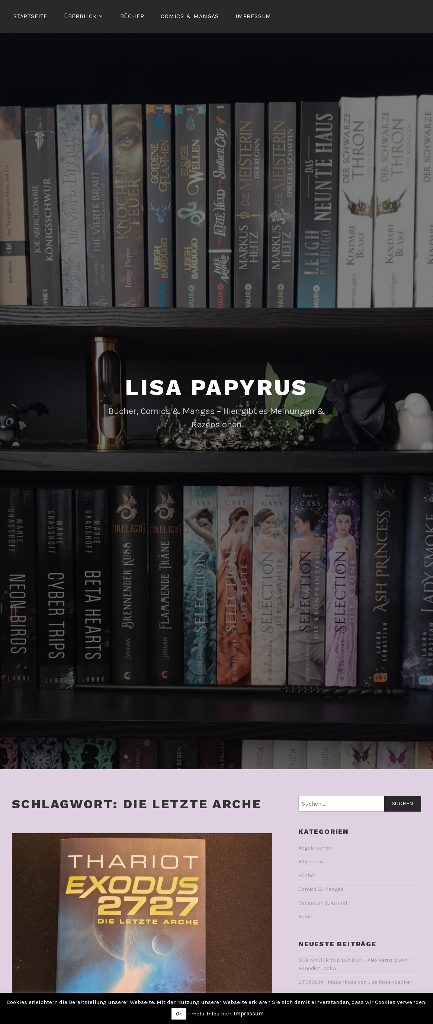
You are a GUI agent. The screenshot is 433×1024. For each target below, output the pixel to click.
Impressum (253, 16)
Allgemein (310, 861)
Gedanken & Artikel (322, 903)
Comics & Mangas (190, 16)
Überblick (80, 16)
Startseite (30, 16)
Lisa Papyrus (216, 387)
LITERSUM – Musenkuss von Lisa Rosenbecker (355, 982)
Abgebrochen (315, 848)
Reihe (305, 917)
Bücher (132, 16)
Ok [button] (179, 1014)
